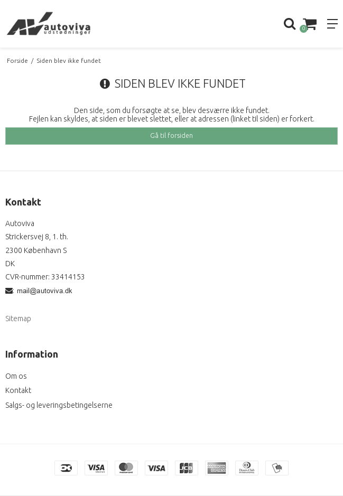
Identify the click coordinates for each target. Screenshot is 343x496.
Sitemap (18, 318)
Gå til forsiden (171, 135)
